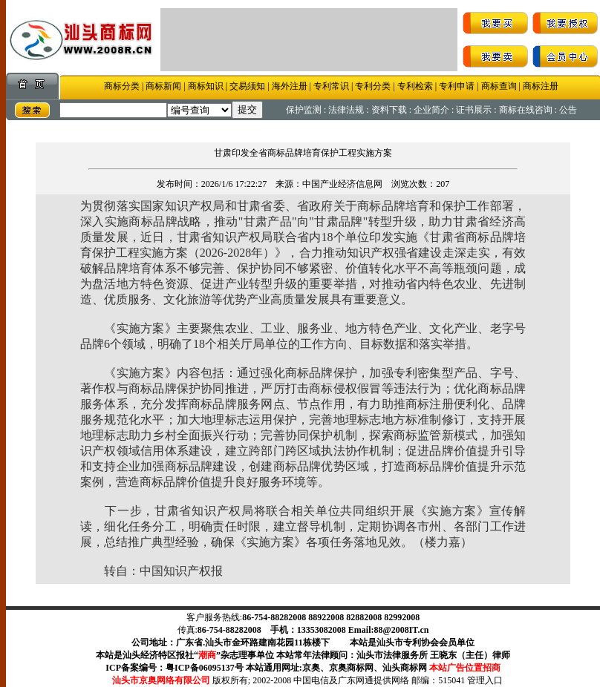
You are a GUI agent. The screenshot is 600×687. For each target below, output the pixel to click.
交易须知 (247, 86)
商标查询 (499, 86)
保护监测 (304, 110)
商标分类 (122, 86)
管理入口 (485, 680)
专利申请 (456, 86)
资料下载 (389, 110)
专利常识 (331, 86)
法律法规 (346, 110)
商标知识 (206, 86)
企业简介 (431, 110)
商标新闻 (163, 86)
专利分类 (373, 86)
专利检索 (415, 86)
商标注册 (540, 86)
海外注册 (289, 86)
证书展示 (474, 110)
